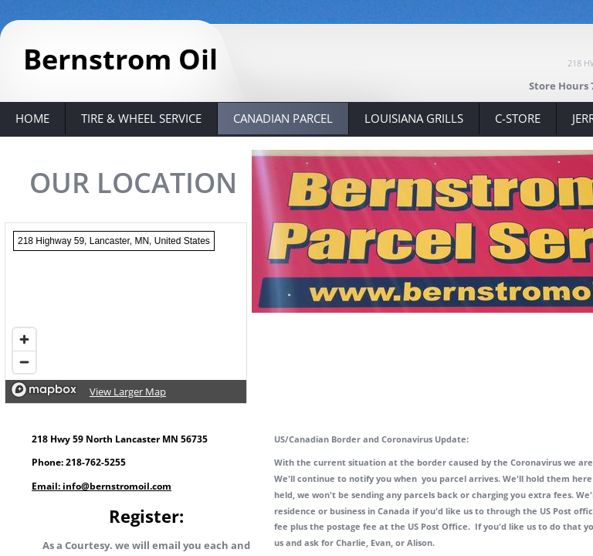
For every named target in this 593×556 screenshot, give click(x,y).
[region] (125, 313)
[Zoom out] (24, 362)
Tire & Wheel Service (141, 118)
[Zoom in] (24, 339)
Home (32, 118)
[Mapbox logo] (44, 389)
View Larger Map (128, 391)
